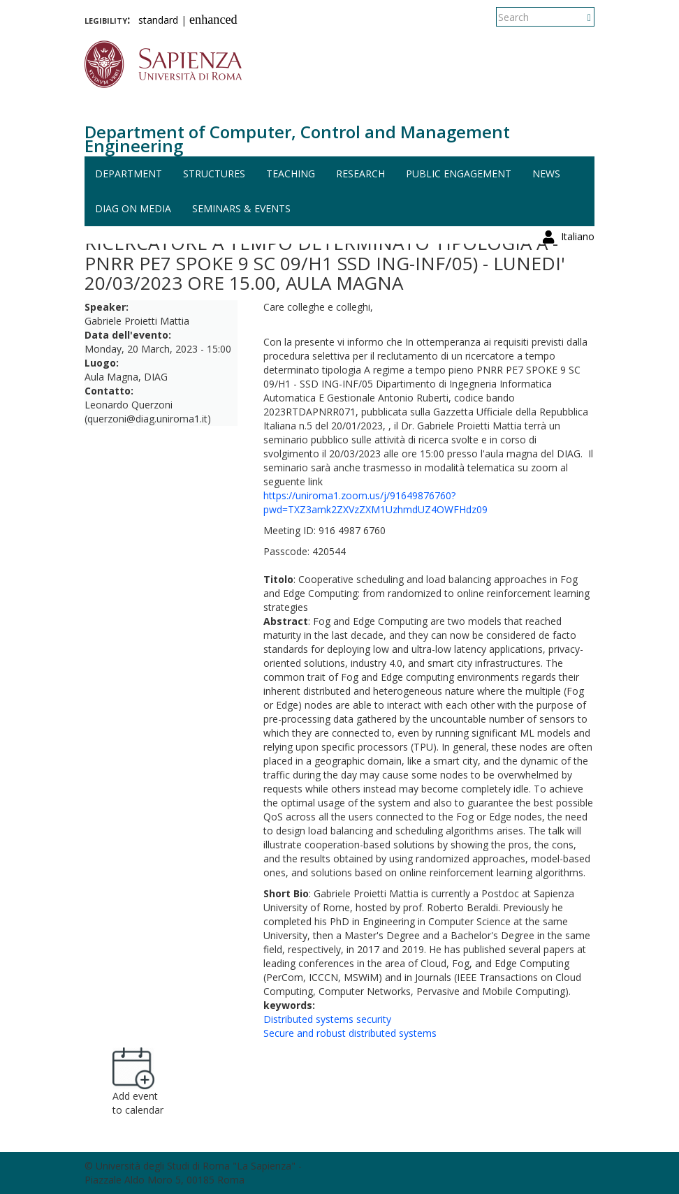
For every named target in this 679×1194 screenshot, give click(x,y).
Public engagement (458, 173)
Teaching (290, 173)
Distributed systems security (327, 1019)
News (546, 173)
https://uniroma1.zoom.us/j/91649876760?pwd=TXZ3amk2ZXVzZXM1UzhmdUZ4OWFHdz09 (375, 502)
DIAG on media (133, 208)
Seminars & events (241, 208)
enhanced (213, 20)
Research (360, 173)
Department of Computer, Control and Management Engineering (297, 138)
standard (158, 20)
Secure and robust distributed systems (350, 1033)
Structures (214, 173)
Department (128, 173)
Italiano (577, 17)
